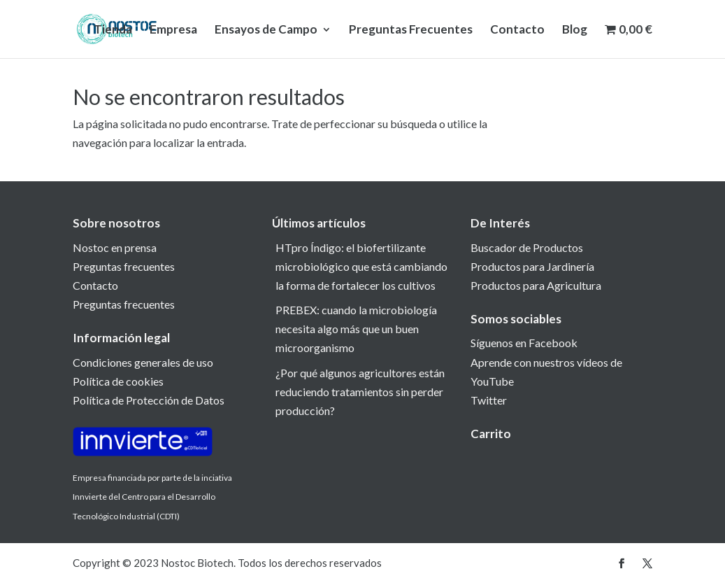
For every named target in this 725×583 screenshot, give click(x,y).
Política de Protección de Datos (148, 400)
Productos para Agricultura (536, 285)
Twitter (489, 400)
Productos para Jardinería (532, 266)
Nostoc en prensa (115, 247)
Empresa (173, 30)
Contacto (517, 30)
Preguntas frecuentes (124, 266)
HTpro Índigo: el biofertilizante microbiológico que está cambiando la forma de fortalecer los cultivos (361, 266)
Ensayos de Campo (266, 30)
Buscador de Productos (527, 247)
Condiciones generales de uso (143, 362)
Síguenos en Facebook (524, 342)
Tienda (113, 30)
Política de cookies (118, 381)
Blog (574, 30)
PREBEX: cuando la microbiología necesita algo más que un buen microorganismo (356, 328)
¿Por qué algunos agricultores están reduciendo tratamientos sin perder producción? (360, 391)
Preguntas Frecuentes (411, 30)
